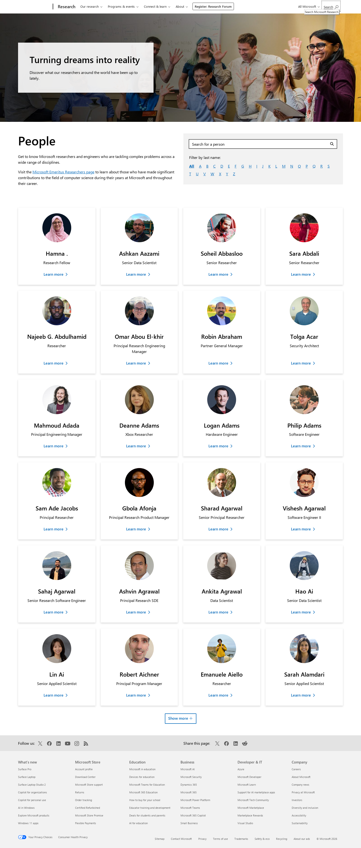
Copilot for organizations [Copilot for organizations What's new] (32, 792)
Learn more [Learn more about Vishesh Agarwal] (301, 528)
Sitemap (159, 839)
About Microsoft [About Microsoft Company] (301, 777)
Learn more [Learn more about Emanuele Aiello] (218, 695)
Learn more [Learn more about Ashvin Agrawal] (136, 611)
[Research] (66, 6)
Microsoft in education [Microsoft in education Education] (142, 769)
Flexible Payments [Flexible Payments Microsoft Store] (85, 823)
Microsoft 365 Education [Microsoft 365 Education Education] (143, 792)
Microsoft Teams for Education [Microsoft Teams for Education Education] (147, 784)
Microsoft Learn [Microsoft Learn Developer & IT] (247, 784)
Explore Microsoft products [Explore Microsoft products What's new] (33, 815)
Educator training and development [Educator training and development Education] (149, 807)
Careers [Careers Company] (296, 769)
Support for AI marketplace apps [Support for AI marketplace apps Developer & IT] (256, 792)
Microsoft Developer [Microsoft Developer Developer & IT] (249, 777)
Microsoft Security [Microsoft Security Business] (191, 777)
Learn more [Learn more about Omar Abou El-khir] (136, 362)
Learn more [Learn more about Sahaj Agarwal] (54, 611)
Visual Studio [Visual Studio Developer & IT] (245, 823)
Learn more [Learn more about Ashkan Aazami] (136, 274)
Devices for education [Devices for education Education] (142, 777)
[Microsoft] (34, 6)
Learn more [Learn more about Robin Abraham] (218, 362)
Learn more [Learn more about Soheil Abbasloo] (218, 274)
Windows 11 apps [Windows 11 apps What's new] (28, 823)
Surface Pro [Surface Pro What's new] (24, 769)
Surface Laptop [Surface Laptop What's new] (26, 777)
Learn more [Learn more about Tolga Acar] (301, 362)
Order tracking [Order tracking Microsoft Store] (83, 800)
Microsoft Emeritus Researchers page (63, 171)
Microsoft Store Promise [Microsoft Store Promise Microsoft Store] (89, 815)
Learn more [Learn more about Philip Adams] (301, 445)
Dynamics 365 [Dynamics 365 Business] (188, 784)
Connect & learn (155, 6)
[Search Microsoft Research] (331, 6)
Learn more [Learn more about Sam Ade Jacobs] (54, 528)
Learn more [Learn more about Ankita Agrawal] (218, 611)
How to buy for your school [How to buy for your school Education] (144, 800)
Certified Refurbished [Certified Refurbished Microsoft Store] (87, 807)
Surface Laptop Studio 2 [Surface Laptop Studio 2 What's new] (32, 784)
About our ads (302, 839)
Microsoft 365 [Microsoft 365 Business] (188, 792)
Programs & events (121, 6)
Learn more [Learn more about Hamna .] (54, 274)
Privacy (202, 839)
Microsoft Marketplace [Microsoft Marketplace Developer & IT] (251, 807)
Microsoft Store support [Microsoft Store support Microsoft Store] (89, 784)
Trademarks (241, 839)
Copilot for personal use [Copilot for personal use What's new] (32, 800)
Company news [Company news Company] (300, 784)
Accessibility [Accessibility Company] (299, 815)
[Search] (332, 144)
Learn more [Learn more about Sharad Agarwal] (218, 528)
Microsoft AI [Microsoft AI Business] (187, 769)
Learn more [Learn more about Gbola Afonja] (136, 528)
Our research (89, 6)
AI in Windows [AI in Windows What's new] (26, 807)
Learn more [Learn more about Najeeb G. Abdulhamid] (54, 362)
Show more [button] (182, 717)
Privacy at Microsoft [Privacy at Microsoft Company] (303, 792)
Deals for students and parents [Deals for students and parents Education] (147, 815)
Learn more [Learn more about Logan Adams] (218, 445)
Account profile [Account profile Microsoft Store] (84, 769)
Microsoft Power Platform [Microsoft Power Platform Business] (195, 800)
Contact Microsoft (181, 839)
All (191, 166)
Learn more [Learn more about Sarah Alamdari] (301, 695)
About (180, 6)
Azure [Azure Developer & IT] (241, 769)
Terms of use (220, 839)
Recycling (281, 839)
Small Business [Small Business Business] (189, 823)
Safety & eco (262, 839)
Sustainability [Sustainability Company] (300, 823)
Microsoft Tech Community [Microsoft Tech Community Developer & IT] (253, 800)
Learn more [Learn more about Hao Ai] (301, 611)
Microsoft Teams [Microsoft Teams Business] (190, 807)
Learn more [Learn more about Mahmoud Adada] (54, 445)
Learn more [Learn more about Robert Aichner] (136, 695)
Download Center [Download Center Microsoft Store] (85, 777)
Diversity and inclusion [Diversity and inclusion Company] (305, 807)
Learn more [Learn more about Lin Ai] (54, 695)
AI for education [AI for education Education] (138, 823)
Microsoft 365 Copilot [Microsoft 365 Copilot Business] (193, 815)
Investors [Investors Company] (297, 800)
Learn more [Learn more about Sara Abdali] (301, 274)
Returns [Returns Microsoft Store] (79, 792)
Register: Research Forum (213, 6)
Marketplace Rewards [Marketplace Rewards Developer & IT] (250, 815)
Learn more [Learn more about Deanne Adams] (136, 445)
